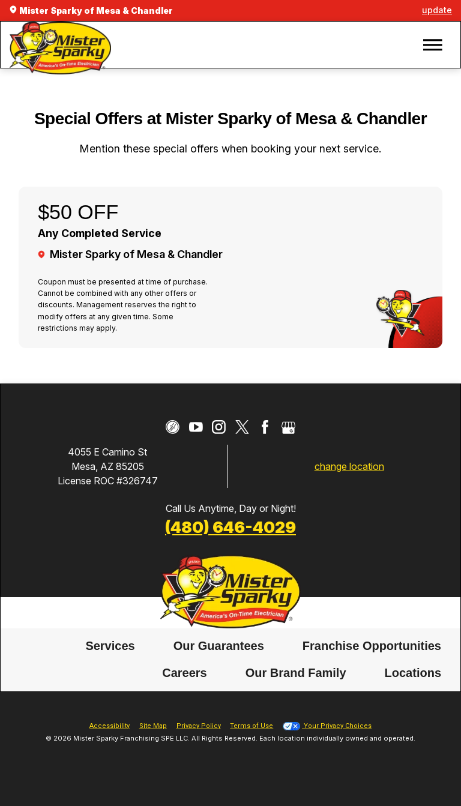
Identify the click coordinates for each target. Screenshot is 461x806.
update (437, 10)
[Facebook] (265, 427)
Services (109, 645)
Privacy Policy (198, 726)
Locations (413, 673)
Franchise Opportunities (372, 645)
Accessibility (109, 726)
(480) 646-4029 (230, 527)
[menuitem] (110, 646)
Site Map (153, 726)
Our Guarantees (218, 645)
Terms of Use (251, 726)
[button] (432, 45)
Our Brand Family (296, 673)
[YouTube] (196, 427)
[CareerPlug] (172, 427)
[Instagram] (219, 427)
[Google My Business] (288, 427)
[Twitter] (242, 427)
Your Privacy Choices (327, 726)
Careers (184, 673)
